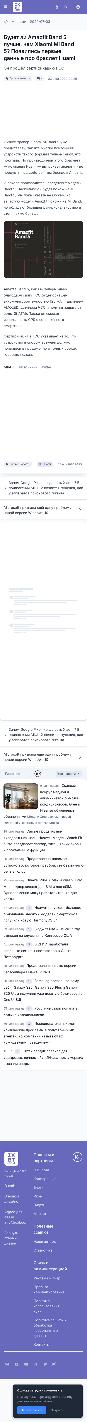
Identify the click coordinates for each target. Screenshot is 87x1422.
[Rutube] (55, 1364)
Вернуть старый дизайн (11, 1238)
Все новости (68, 773)
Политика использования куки (46, 1306)
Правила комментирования (49, 1289)
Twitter (45, 367)
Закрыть (57, 1410)
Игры (38, 1196)
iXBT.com (41, 1170)
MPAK (9, 367)
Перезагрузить (32, 1410)
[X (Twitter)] (45, 1364)
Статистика (43, 1250)
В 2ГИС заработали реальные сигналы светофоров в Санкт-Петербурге (37, 950)
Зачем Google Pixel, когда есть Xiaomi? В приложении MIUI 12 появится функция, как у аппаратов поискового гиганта (43, 487)
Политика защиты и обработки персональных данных (50, 1328)
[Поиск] (65, 6)
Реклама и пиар (47, 1278)
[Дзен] (16, 1364)
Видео (39, 1205)
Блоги (38, 1187)
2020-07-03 (40, 21)
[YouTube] (26, 1364)
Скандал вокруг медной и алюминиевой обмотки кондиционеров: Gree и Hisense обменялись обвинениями (41, 803)
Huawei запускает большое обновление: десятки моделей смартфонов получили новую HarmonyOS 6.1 (42, 913)
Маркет (40, 1213)
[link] (29, 907)
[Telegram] (35, 1364)
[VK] (7, 1364)
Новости (19, 21)
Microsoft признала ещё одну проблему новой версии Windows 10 (43, 510)
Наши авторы (45, 1241)
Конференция (45, 1179)
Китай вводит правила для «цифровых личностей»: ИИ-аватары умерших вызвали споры (43, 1057)
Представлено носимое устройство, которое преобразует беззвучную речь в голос (43, 865)
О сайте (10, 1186)
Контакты (41, 1344)
